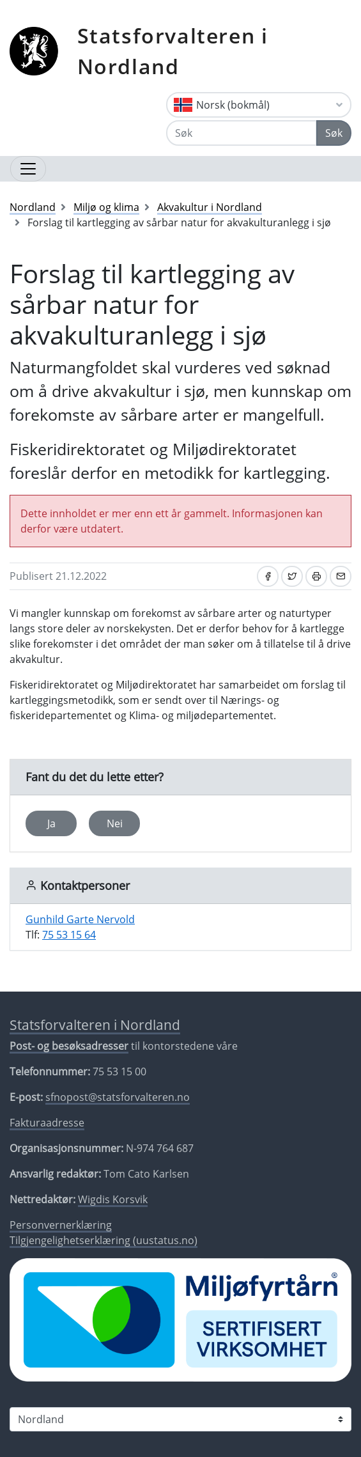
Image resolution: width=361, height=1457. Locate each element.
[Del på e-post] (340, 576)
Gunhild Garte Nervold (80, 919)
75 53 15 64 (69, 935)
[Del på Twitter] (292, 576)
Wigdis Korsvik (113, 1199)
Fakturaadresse (47, 1123)
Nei (115, 823)
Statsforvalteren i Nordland (172, 51)
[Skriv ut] (316, 576)
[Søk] (241, 133)
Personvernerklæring (61, 1225)
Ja (51, 823)
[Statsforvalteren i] (180, 1419)
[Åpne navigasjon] (28, 169)
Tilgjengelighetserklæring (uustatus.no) (103, 1240)
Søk (333, 133)
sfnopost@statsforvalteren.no (117, 1097)
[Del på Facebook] (268, 576)
